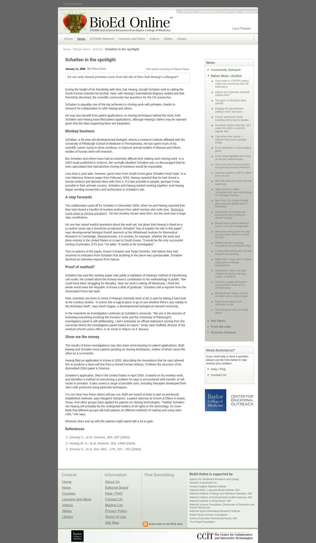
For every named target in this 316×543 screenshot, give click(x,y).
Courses (68, 493)
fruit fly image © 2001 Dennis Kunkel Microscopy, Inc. (144, 531)
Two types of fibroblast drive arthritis (230, 102)
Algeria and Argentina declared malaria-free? (232, 94)
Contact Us (218, 375)
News (81, 38)
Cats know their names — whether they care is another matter (231, 139)
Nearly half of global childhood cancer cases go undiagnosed (232, 225)
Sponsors (248, 11)
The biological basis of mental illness (231, 311)
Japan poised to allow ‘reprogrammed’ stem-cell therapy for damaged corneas (233, 192)
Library (182, 38)
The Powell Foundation (202, 521)
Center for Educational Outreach (242, 400)
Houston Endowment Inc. (203, 482)
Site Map (112, 522)
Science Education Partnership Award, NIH (213, 518)
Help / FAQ (230, 11)
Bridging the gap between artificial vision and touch (229, 110)
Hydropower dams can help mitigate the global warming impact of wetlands (230, 273)
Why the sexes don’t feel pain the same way (233, 182)
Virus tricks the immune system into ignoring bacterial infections (232, 166)
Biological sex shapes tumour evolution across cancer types (231, 295)
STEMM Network (102, 38)
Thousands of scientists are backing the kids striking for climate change (230, 215)
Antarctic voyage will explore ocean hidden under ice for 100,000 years (231, 285)
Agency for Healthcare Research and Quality (214, 479)
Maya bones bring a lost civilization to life (228, 303)
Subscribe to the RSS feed (166, 523)
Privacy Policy (116, 511)
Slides (168, 38)
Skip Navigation (72, 3)
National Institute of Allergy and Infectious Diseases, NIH (220, 493)
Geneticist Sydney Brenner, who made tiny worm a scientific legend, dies (233, 128)
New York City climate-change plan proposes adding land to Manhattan (231, 203)
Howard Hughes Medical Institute (207, 486)
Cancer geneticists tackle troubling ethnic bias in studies (232, 118)
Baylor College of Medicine (216, 400)
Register (246, 28)
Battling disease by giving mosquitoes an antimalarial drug (233, 244)
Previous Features (223, 332)
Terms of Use (115, 517)
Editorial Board (208, 11)
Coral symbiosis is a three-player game (233, 149)
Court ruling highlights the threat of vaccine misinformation (233, 158)
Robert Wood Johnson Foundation (208, 514)
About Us (187, 11)
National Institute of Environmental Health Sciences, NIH (220, 497)
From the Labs (221, 326)
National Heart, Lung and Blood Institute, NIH (214, 490)
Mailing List (114, 505)
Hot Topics (218, 320)
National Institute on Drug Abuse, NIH (210, 500)
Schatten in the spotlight (122, 49)
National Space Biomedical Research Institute (214, 511)
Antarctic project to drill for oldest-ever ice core (233, 174)
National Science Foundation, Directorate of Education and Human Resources (222, 506)
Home (68, 38)
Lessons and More (131, 38)
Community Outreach (226, 69)
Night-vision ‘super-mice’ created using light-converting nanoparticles (233, 262)
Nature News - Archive (88, 49)
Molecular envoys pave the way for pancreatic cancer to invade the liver (232, 234)
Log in (235, 28)
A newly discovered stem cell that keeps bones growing (233, 252)
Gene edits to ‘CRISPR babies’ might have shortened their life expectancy (232, 83)
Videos (154, 38)
